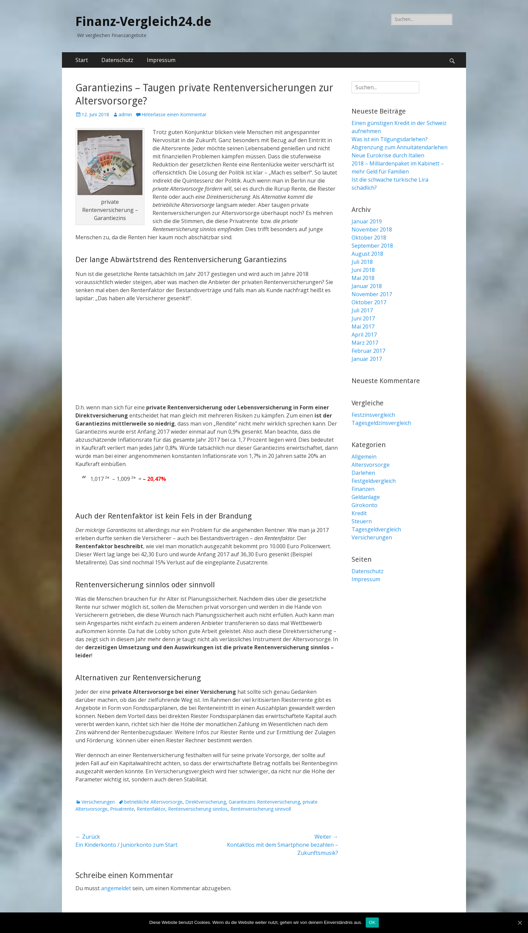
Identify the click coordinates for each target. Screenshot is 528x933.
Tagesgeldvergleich (376, 529)
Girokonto (364, 505)
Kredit (359, 513)
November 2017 (372, 294)
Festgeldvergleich (374, 481)
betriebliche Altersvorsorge (153, 802)
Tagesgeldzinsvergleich (381, 423)
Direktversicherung (205, 802)
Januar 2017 (367, 359)
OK (372, 922)
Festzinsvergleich (373, 414)
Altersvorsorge (371, 464)
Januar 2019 (367, 221)
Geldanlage (366, 497)
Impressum (161, 60)
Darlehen (363, 472)
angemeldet (116, 888)
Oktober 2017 (369, 302)
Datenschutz (117, 60)
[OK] (519, 922)
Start (81, 60)
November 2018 (372, 229)
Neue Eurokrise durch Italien (388, 155)
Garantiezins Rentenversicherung (264, 802)
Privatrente (122, 809)
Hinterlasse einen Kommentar (173, 114)
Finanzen (363, 489)
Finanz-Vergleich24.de (143, 21)
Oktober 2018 (369, 237)
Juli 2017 (362, 310)
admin (125, 114)
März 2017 (365, 342)
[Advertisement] (206, 356)
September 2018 (372, 245)
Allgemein (364, 456)
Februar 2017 (368, 350)
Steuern (362, 521)
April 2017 (364, 334)
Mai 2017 (363, 326)
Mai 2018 (363, 278)
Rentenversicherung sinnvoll (260, 809)
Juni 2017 (363, 318)
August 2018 (367, 253)
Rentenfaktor (151, 809)
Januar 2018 (367, 286)
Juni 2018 (363, 270)
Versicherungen (98, 802)
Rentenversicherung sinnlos (198, 809)
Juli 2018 (362, 262)
